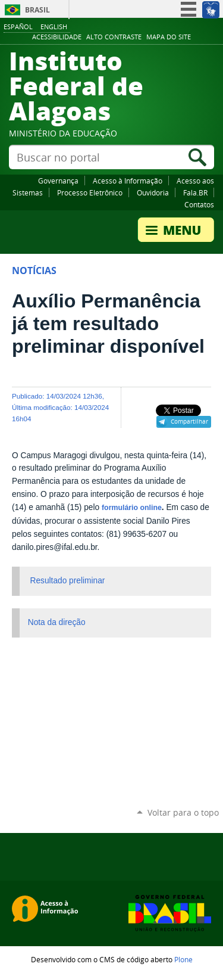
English (53, 26)
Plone (183, 959)
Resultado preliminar (67, 580)
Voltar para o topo (183, 812)
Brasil (37, 10)
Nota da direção (57, 622)
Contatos (199, 204)
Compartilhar (189, 421)
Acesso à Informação (127, 180)
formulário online (132, 507)
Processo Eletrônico (90, 192)
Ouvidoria (153, 192)
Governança (58, 180)
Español (18, 26)
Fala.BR (195, 192)
